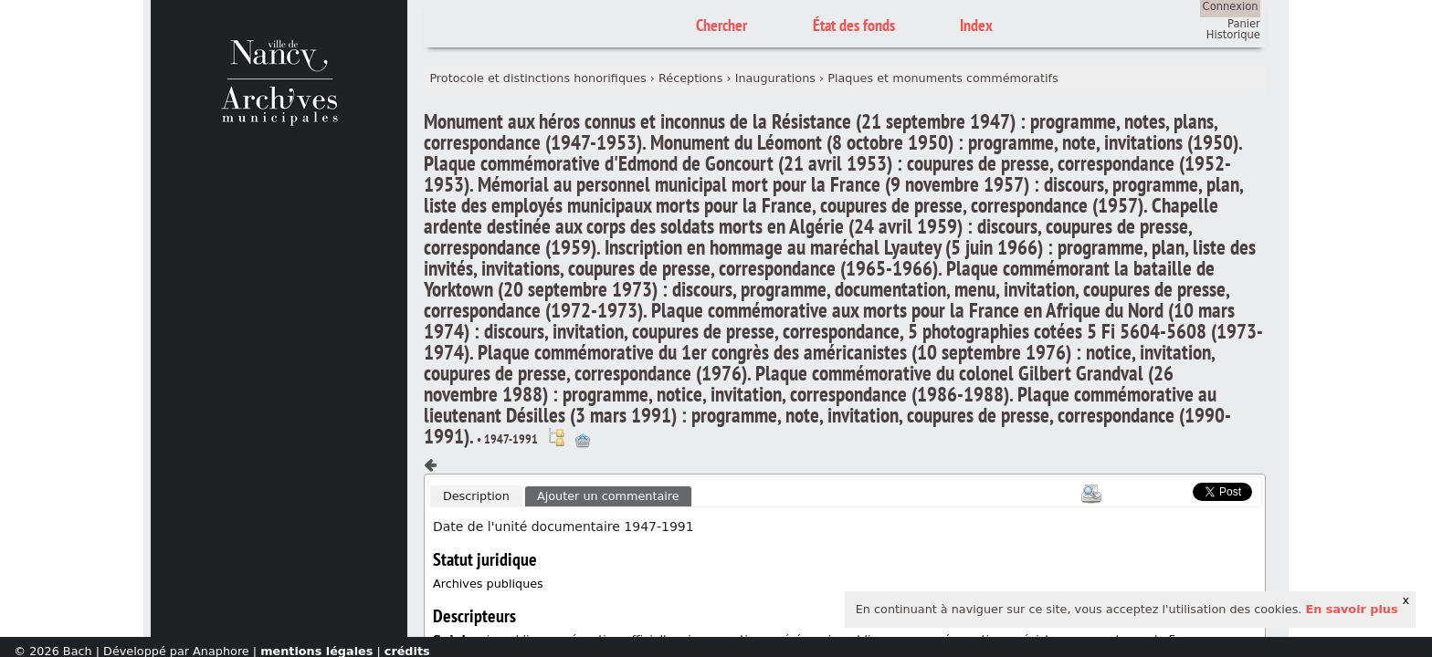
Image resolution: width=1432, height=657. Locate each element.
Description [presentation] (476, 496)
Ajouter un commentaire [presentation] (608, 496)
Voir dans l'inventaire (556, 437)
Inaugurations (775, 78)
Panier (1243, 23)
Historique (1233, 34)
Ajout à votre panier (582, 441)
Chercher (721, 25)
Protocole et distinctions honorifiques (537, 78)
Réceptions (690, 78)
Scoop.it (1164, 489)
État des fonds (854, 25)
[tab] (475, 496)
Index (976, 25)
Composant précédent (431, 465)
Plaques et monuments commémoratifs (942, 78)
